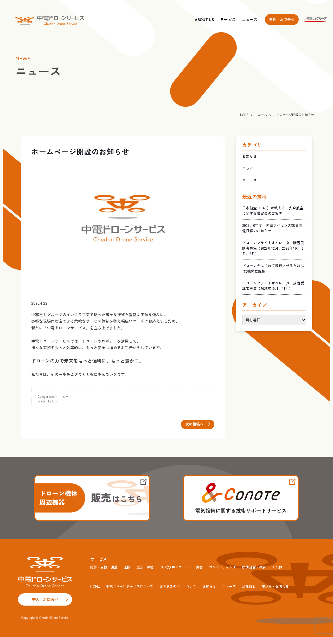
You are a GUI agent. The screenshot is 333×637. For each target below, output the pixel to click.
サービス (228, 19)
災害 (199, 567)
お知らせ (249, 156)
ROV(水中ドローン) (175, 567)
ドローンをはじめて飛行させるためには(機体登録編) (273, 268)
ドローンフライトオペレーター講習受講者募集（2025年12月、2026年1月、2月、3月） (273, 248)
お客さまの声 (169, 586)
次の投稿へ (194, 424)
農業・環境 (145, 567)
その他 (277, 567)
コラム (247, 168)
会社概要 (248, 586)
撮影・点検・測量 (103, 567)
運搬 (127, 567)
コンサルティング (222, 567)
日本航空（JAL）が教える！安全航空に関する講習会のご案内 (272, 210)
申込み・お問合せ (275, 586)
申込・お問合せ (281, 19)
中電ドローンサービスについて (129, 586)
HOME (244, 114)
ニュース (250, 19)
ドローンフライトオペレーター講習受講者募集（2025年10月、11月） (273, 285)
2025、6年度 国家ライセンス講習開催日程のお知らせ (272, 228)
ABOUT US (204, 19)
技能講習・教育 (254, 567)
